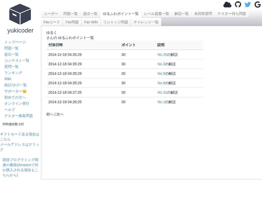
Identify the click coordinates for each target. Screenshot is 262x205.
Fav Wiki (91, 22)
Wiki (7, 79)
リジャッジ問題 (115, 22)
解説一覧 (181, 14)
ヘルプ (9, 109)
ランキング (13, 73)
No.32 (162, 92)
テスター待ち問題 (231, 14)
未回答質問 (203, 14)
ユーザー (51, 14)
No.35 (162, 54)
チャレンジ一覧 (146, 22)
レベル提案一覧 (156, 14)
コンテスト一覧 (16, 60)
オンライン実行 (16, 103)
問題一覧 (11, 48)
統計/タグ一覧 (15, 85)
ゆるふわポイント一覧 (121, 14)
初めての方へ (15, 97)
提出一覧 (11, 54)
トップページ (15, 42)
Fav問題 (72, 22)
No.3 (161, 64)
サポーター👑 (15, 91)
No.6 (161, 83)
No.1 (161, 102)
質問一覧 (11, 66)
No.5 (161, 73)
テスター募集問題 (18, 116)
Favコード (51, 22)
